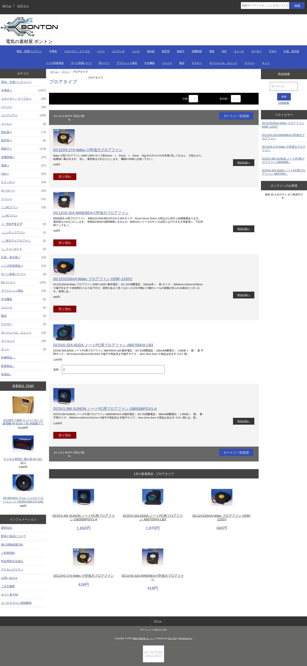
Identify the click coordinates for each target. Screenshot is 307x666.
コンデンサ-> (23, 115)
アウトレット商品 (127, 63)
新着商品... (7, 366)
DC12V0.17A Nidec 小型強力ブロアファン (88, 150)
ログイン (23, 5)
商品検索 (284, 74)
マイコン (250, 63)
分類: (185, 98)
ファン (65, 71)
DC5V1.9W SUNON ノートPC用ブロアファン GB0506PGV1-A (105, 409)
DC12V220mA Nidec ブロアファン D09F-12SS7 (93, 279)
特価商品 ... (8, 357)
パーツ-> (23, 107)
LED (224, 51)
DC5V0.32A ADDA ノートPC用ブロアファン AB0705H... (283, 172)
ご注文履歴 (8, 586)
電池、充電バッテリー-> (16, 82)
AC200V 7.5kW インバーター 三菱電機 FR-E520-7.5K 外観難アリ (23, 411)
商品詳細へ (243, 162)
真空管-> (23, 140)
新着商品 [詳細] (22, 386)
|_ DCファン (23, 207)
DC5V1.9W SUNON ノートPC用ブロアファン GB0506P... (283, 160)
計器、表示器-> (23, 257)
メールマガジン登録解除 (16, 602)
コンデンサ (118, 51)
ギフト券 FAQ (9, 594)
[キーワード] (284, 86)
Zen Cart (172, 638)
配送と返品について (13, 536)
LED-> (23, 174)
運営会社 (6, 527)
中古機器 (149, 63)
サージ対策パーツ (81, 63)
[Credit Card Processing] (153, 661)
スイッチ (239, 51)
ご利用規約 (8, 552)
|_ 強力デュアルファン (23, 240)
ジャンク (167, 63)
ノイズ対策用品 (55, 63)
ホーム (6, 5)
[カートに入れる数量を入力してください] (113, 369)
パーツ (101, 51)
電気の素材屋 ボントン (144, 638)
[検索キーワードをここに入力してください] (265, 5)
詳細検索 (283, 103)
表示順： (225, 98)
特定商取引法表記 (12, 561)
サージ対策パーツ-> (23, 274)
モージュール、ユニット (223, 63)
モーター (256, 51)
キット (266, 63)
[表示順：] (236, 98)
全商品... (6, 374)
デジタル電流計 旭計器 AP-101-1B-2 (23, 449)
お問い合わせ (9, 578)
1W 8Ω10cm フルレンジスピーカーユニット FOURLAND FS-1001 (23, 488)
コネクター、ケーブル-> (23, 98)
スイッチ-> (23, 182)
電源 (211, 51)
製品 (181, 63)
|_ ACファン (9, 215)
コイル (136, 51)
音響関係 (197, 51)
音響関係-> (23, 157)
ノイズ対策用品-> (23, 266)
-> (23, 199)
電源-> (23, 165)
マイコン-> (23, 341)
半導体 (53, 51)
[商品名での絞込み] (193, 98)
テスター (197, 63)
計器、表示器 (291, 51)
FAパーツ (104, 63)
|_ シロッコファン (23, 232)
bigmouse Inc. (186, 638)
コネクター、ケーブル (77, 51)
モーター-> (23, 190)
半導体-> (23, 90)
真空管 (165, 51)
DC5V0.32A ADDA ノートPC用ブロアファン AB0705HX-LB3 (103, 345)
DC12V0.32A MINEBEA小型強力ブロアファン (91, 213)
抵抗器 (151, 51)
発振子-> (23, 148)
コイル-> (23, 124)
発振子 (180, 51)
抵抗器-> (23, 132)
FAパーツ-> (23, 282)
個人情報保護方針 (12, 544)
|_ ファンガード (23, 249)
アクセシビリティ (12, 569)
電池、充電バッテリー (29, 51)
